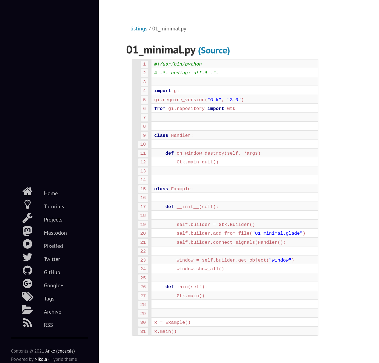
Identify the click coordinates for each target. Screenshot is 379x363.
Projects (37, 217)
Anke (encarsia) (60, 351)
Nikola (41, 359)
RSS (32, 323)
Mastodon (39, 230)
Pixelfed (37, 244)
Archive (36, 309)
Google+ (37, 283)
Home (34, 191)
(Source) (214, 50)
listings (138, 28)
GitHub (35, 270)
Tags (32, 296)
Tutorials (37, 204)
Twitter (35, 257)
